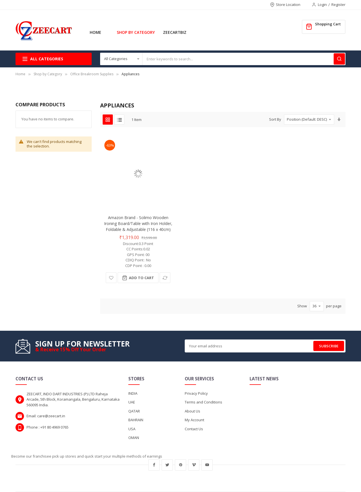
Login (322, 4)
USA (131, 428)
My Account (194, 419)
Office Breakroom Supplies (91, 74)
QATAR (134, 411)
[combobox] (243, 59)
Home (20, 74)
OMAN (133, 437)
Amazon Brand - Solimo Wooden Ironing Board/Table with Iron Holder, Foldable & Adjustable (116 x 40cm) (138, 223)
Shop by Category (48, 74)
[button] (111, 277)
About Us (192, 411)
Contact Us (194, 428)
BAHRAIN (135, 419)
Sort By (275, 119)
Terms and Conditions (203, 402)
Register (338, 4)
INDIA (132, 393)
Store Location (288, 4)
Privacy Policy (196, 393)
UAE (131, 402)
